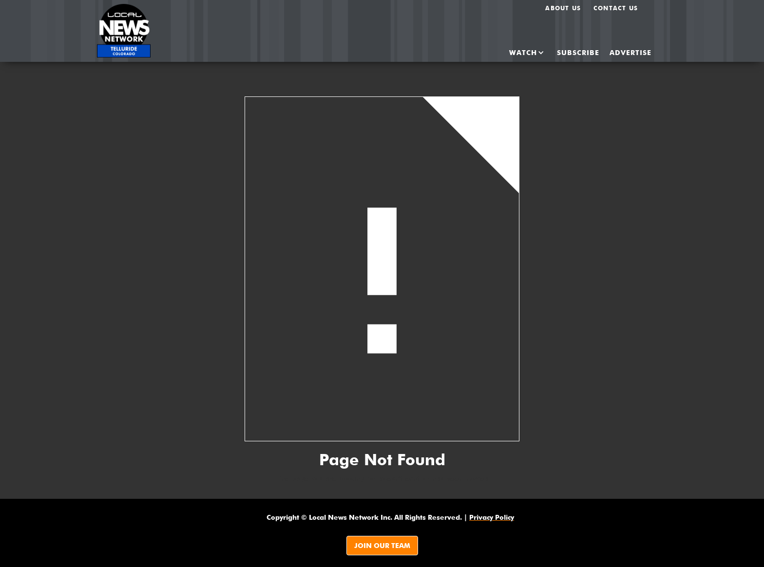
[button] (518, 52)
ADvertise (630, 53)
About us (563, 8)
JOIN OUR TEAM (382, 545)
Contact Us (615, 8)
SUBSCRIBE (578, 53)
